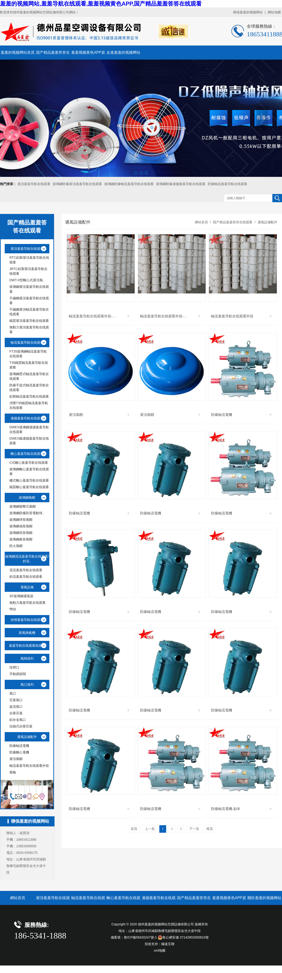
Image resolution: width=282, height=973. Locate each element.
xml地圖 (160, 950)
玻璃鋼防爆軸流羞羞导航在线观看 (129, 184)
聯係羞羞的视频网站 (248, 12)
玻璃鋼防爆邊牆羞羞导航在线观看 (180, 184)
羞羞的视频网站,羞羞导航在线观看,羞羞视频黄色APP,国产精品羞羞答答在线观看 (101, 3)
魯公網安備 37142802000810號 (183, 937)
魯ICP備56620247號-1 (140, 937)
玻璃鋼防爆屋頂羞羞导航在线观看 (77, 184)
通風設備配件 (267, 222)
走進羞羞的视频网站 (123, 52)
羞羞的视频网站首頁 (18, 52)
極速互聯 (167, 944)
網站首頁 (201, 222)
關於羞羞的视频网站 (264, 898)
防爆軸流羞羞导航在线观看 (227, 184)
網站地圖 (274, 12)
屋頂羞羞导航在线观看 (33, 184)
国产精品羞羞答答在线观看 (232, 222)
